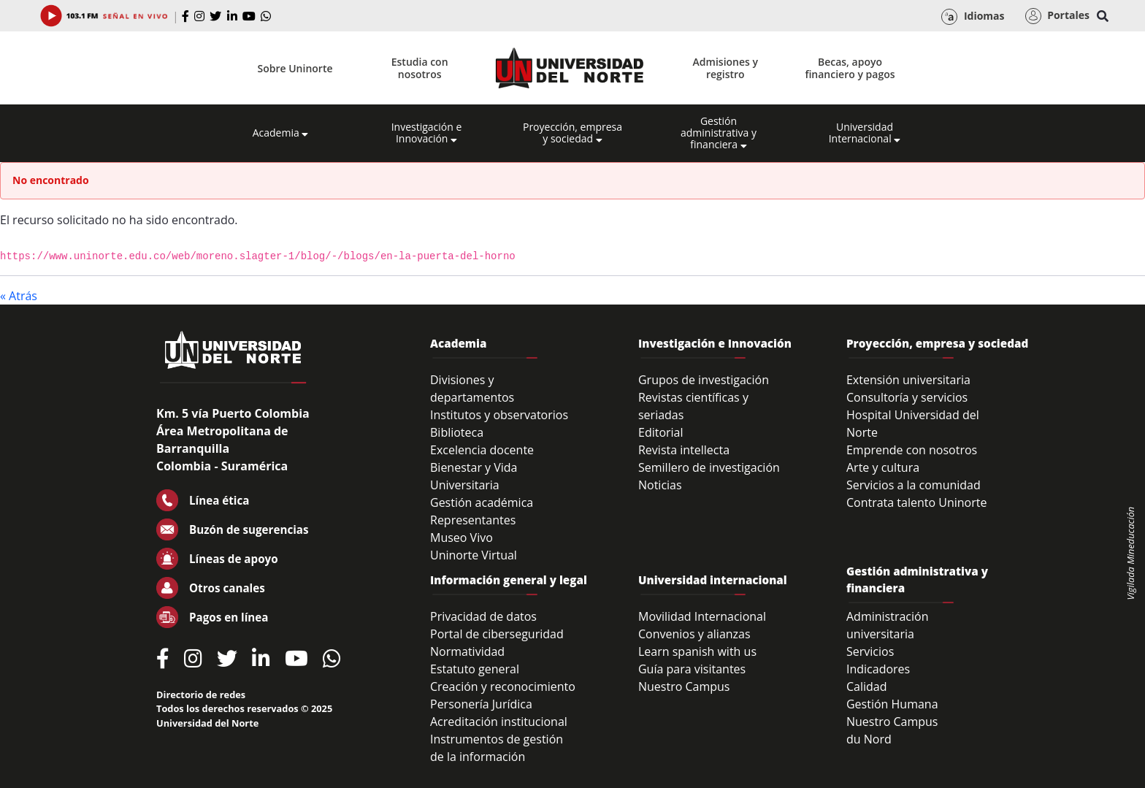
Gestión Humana (892, 704)
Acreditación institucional (498, 722)
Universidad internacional (712, 580)
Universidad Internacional (865, 133)
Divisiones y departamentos (472, 388)
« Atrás (18, 296)
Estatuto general (474, 669)
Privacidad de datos (483, 616)
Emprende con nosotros (911, 450)
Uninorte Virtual (473, 555)
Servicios (870, 651)
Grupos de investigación (703, 380)
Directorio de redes (200, 694)
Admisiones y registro (725, 68)
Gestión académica (481, 502)
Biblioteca (456, 432)
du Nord (869, 739)
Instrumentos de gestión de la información (496, 748)
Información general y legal (508, 580)
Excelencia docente (482, 450)
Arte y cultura (882, 467)
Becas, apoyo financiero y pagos (850, 68)
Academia (281, 133)
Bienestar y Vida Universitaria (474, 476)
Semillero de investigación (709, 467)
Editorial (660, 432)
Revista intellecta (683, 450)
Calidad (866, 686)
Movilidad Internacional (702, 616)
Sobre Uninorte (295, 68)
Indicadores (878, 669)
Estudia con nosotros (419, 68)
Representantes (473, 520)
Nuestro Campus (684, 686)
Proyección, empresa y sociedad (572, 133)
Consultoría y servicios (907, 397)
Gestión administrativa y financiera (719, 132)
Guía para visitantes (692, 669)
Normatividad (467, 651)
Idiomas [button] (972, 17)
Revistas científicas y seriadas (693, 406)
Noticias (660, 485)
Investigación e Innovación (426, 133)
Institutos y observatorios (499, 415)
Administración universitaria (887, 625)
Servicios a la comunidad (913, 485)
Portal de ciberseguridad (497, 634)
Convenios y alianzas (694, 634)
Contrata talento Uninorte (916, 502)
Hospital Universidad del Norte (912, 423)
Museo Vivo (461, 537)
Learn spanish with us (697, 651)
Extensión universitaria (908, 380)
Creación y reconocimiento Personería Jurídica (502, 695)
